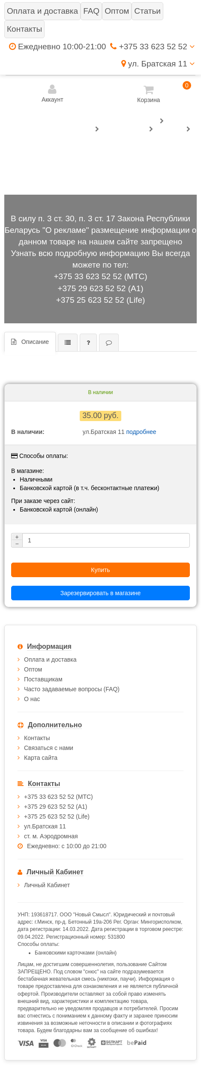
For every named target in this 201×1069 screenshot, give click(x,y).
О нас (32, 699)
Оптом (33, 669)
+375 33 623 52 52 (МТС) (100, 276)
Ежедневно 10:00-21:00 (57, 46)
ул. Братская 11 (158, 63)
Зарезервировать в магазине (100, 593)
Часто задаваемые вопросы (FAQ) (72, 689)
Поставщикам (43, 679)
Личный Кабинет (47, 885)
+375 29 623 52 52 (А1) (100, 288)
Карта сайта (40, 757)
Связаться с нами (48, 747)
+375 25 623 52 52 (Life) (100, 299)
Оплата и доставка (50, 659)
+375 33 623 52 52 (152, 46)
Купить (100, 569)
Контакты (37, 738)
